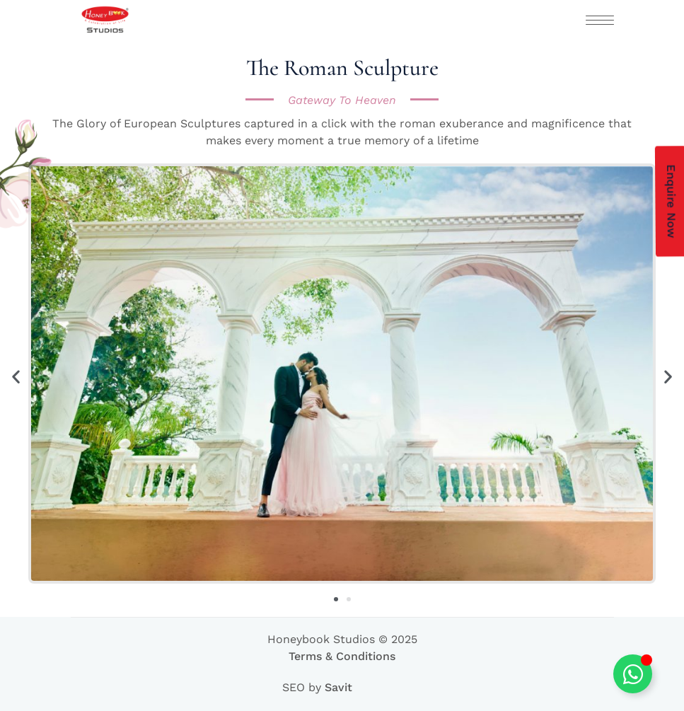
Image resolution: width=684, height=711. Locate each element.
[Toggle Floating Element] (632, 673)
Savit (338, 687)
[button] (16, 376)
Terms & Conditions (342, 656)
